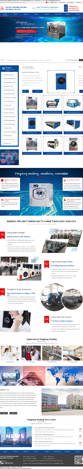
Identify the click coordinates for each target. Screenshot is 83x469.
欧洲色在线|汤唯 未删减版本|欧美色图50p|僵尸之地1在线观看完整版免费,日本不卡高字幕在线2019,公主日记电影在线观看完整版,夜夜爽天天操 (30, 0)
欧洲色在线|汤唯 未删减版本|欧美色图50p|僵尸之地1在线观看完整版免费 (15, 468)
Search (81, 60)
